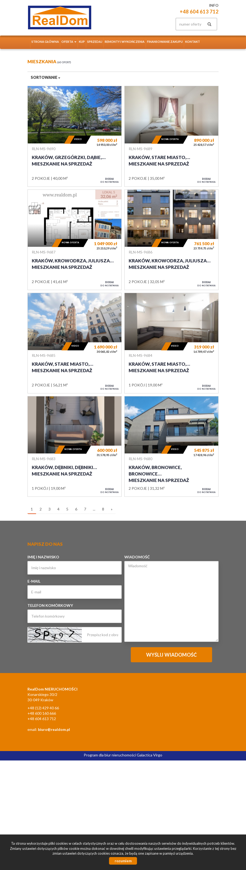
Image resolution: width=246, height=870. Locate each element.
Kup (82, 41)
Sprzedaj (94, 41)
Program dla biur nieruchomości (110, 755)
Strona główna (45, 41)
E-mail (33, 581)
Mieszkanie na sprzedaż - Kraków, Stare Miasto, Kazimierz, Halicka (171, 136)
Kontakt (192, 41)
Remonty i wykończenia (125, 41)
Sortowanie (45, 77)
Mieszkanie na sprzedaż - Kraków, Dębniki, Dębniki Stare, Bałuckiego (74, 446)
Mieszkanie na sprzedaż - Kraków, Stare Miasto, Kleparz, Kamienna (171, 343)
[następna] (112, 509)
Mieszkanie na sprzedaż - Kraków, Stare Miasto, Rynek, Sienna (74, 343)
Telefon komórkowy (50, 605)
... (94, 509)
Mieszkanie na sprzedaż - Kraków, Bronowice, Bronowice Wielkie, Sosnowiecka (171, 446)
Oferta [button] (68, 41)
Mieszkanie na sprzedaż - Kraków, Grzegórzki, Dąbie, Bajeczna (74, 136)
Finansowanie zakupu (165, 41)
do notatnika (109, 180)
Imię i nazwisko (43, 557)
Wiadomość (137, 557)
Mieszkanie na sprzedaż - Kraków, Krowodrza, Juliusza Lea (74, 240)
